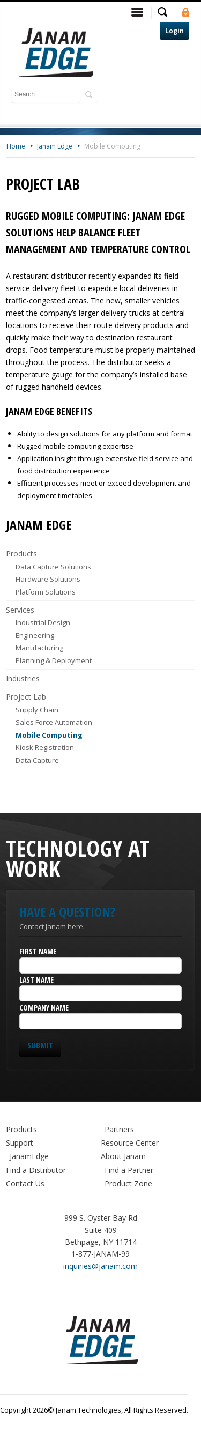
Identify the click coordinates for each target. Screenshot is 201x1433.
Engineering (35, 635)
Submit (40, 1045)
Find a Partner (129, 1170)
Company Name (44, 1008)
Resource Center (130, 1143)
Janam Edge (54, 146)
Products (21, 553)
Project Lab (26, 697)
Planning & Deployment (54, 660)
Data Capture (37, 760)
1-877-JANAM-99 (100, 1254)
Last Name (36, 980)
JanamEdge (29, 1156)
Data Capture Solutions (53, 566)
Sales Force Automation (54, 722)
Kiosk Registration (45, 747)
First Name (37, 951)
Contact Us (25, 1183)
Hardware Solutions (48, 579)
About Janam (123, 1156)
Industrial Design (43, 622)
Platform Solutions (46, 592)
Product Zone (128, 1183)
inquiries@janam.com (100, 1266)
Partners (119, 1129)
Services (20, 610)
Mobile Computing (112, 146)
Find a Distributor (36, 1170)
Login (174, 30)
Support (19, 1143)
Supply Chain (37, 710)
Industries (23, 678)
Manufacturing (39, 647)
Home (15, 146)
